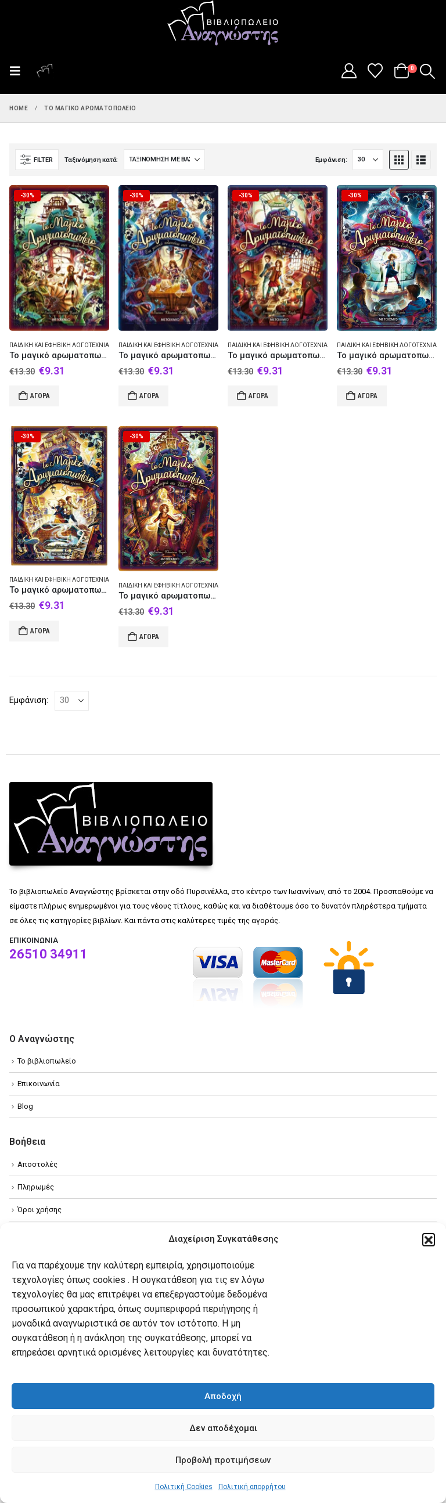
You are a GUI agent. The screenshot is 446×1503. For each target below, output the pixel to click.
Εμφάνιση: (331, 160)
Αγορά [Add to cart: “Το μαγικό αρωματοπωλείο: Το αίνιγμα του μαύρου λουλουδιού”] (40, 396)
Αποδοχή (223, 1396)
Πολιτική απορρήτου (252, 1487)
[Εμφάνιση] (368, 159)
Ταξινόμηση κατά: (91, 160)
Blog (25, 1106)
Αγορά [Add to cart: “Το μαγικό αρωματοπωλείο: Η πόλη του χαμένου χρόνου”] (40, 631)
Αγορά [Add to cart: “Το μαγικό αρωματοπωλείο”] (149, 396)
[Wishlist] (375, 70)
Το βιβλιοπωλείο (46, 1061)
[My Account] (349, 70)
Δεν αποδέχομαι (223, 1428)
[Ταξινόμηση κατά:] (164, 159)
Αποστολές (37, 1164)
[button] (428, 1239)
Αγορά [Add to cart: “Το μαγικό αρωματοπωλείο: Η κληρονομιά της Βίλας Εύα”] (149, 637)
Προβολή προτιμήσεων (223, 1460)
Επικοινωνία (38, 1083)
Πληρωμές (35, 1187)
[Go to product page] (59, 257)
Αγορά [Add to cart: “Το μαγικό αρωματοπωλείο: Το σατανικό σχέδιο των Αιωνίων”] (258, 396)
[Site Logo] (223, 24)
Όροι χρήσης (39, 1209)
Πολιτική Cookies (184, 1487)
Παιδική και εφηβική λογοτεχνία (59, 345)
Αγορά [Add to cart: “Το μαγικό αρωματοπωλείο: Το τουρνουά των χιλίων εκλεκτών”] (367, 396)
